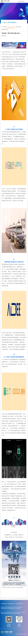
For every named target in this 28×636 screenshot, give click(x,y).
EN (23, 1)
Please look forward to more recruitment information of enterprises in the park (11, 608)
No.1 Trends (4, 26)
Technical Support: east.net (21, 634)
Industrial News (5, 29)
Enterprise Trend (11, 26)
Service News (18, 26)
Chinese (20, 1)
